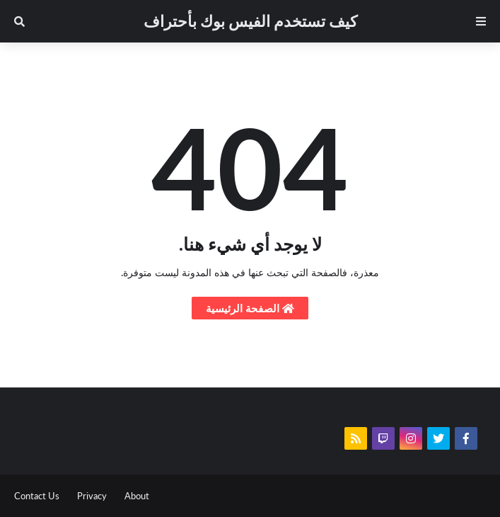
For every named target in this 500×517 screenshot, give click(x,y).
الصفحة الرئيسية (250, 308)
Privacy (92, 495)
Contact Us (36, 495)
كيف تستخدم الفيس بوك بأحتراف (250, 20)
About (136, 495)
